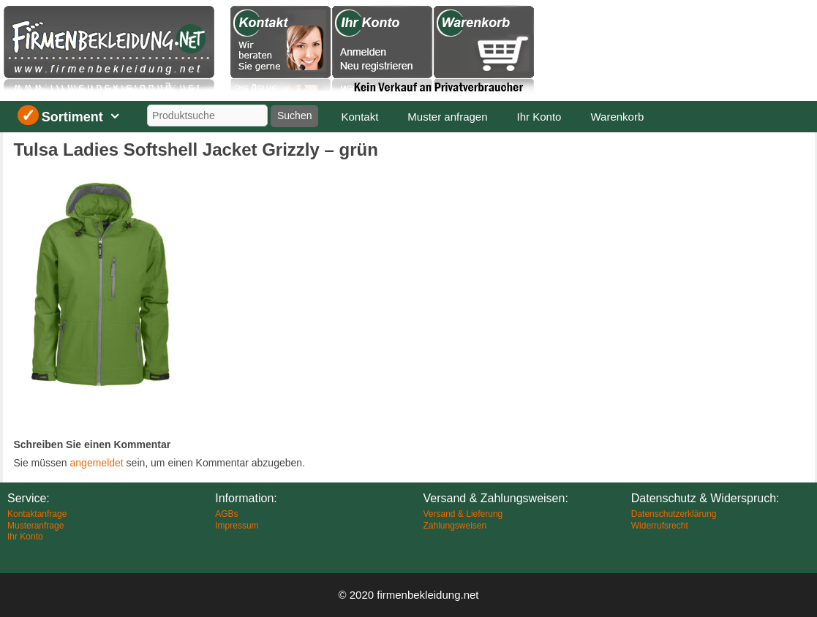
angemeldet (97, 463)
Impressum (236, 526)
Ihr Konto (539, 116)
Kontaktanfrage (37, 514)
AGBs (226, 514)
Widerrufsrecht (659, 526)
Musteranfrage (35, 526)
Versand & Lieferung (463, 514)
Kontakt (359, 116)
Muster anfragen (447, 116)
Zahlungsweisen (455, 526)
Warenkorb (617, 116)
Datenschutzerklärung (674, 514)
